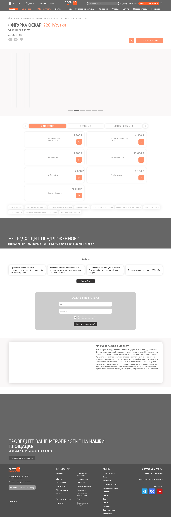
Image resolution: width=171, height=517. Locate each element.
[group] (27, 270)
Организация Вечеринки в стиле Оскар (41, 212)
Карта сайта (13, 501)
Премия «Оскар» (82, 207)
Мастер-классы (140, 9)
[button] (25, 126)
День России (27, 9)
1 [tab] (70, 110)
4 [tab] (88, 110)
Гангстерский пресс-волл (36, 207)
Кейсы (105, 495)
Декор (79, 499)
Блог (104, 499)
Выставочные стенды (85, 9)
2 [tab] (76, 110)
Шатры (58, 9)
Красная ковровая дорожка (60, 207)
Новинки (59, 473)
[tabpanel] (16, 80)
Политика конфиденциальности (20, 482)
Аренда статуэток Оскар (103, 207)
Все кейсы (85, 281)
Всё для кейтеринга (64, 499)
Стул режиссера (16, 207)
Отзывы (106, 503)
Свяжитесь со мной (85, 324)
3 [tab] (82, 110)
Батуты (126, 9)
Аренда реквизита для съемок (128, 207)
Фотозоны (60, 486)
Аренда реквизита (151, 207)
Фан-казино (156, 9)
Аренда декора (16, 212)
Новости (106, 492)
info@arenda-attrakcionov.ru (151, 479)
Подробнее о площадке (22, 458)
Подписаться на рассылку (22, 487)
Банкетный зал (109, 510)
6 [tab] (100, 110)
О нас (105, 477)
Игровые (115, 9)
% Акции (13, 9)
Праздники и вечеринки (82, 474)
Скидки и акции (109, 473)
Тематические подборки (70, 212)
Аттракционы (82, 479)
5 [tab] (94, 110)
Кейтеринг (103, 9)
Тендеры (106, 506)
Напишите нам (16, 243)
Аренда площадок (110, 488)
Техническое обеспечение (82, 494)
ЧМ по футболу (44, 9)
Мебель (68, 9)
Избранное (107, 514)
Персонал (60, 503)
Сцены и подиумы (84, 486)
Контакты (107, 481)
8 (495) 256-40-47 (128, 3)
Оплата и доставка (110, 484)
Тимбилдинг (81, 490)
